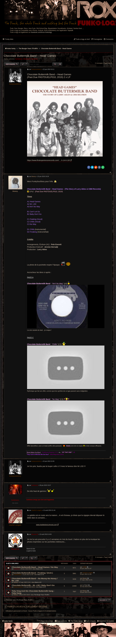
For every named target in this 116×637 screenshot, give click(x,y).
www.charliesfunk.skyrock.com (52, 525)
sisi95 (84, 567)
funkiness (18, 59)
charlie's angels (15, 525)
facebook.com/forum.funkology (41, 32)
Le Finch (85, 585)
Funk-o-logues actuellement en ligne (27, 607)
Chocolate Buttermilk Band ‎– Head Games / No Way (35, 567)
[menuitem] (108, 39)
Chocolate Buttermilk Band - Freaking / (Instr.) (32, 573)
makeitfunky (17, 574)
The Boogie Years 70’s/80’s (41, 595)
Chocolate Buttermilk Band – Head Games (56, 48)
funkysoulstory (15, 84)
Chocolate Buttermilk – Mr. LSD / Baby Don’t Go (33, 585)
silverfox (34, 59)
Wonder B (26, 59)
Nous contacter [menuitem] (61, 621)
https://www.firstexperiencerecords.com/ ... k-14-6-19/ (48, 160)
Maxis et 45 (39, 569)
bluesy (15, 191)
